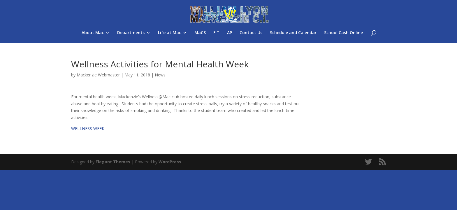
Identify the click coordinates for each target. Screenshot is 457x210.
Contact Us (251, 33)
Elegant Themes (113, 161)
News (160, 75)
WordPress (170, 161)
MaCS (200, 33)
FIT (216, 33)
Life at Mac (169, 33)
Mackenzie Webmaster (98, 75)
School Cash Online (343, 33)
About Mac (93, 33)
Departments (131, 33)
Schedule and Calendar (293, 33)
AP (229, 33)
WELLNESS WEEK (87, 128)
